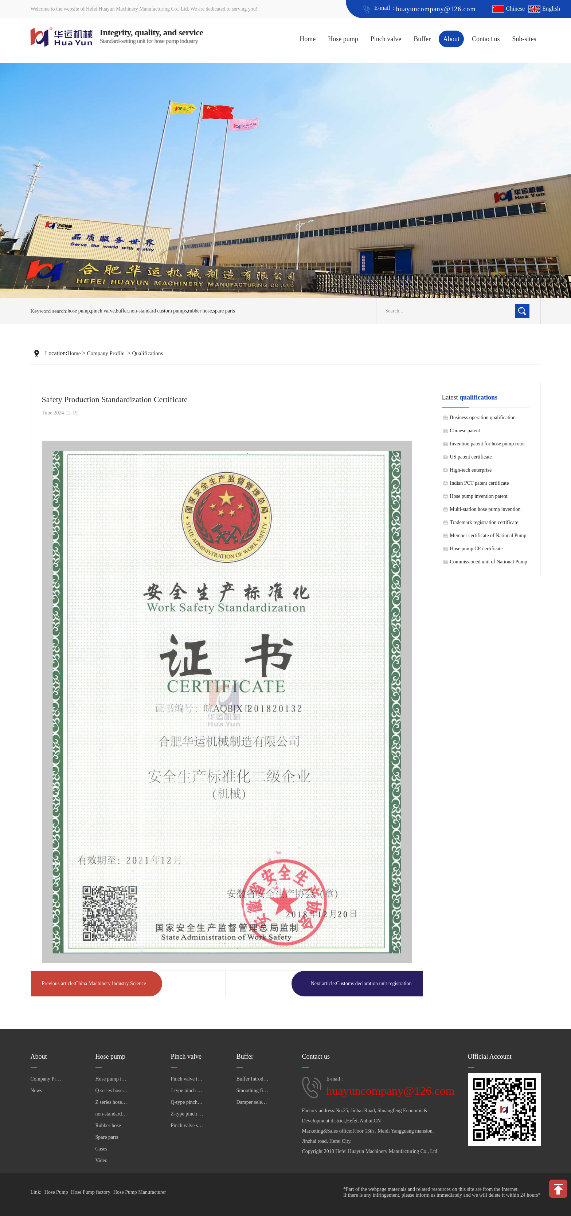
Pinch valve (386, 39)
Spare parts (106, 1137)
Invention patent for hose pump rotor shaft (487, 445)
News (36, 1090)
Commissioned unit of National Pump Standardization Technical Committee (488, 563)
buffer (122, 311)
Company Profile (106, 353)
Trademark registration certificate (484, 522)
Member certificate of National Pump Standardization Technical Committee (488, 537)
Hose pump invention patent (479, 496)
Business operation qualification (483, 417)
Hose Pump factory (90, 1192)
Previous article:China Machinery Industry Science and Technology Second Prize (94, 988)
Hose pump (343, 39)
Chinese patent (465, 430)
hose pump (79, 311)
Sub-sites (524, 39)
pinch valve (103, 311)
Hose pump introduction (111, 1079)
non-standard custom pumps (158, 311)
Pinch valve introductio (187, 1079)
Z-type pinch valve (187, 1114)
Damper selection (252, 1102)
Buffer (422, 39)
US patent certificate (471, 457)
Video (101, 1160)
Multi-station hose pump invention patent (485, 511)
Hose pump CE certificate (476, 548)
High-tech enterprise (471, 470)
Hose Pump (56, 1192)
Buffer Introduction (252, 1079)
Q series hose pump (111, 1090)
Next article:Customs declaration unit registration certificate (361, 988)
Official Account (490, 1056)
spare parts (224, 311)
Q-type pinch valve (187, 1102)
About (451, 39)
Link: (36, 1192)
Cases (101, 1149)
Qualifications (147, 353)
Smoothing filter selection (252, 1090)
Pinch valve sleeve (187, 1125)
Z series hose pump (111, 1102)
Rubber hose (108, 1125)
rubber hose (200, 311)
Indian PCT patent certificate (479, 483)
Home (308, 39)
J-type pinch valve (187, 1090)
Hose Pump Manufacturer (139, 1192)
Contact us (486, 39)
